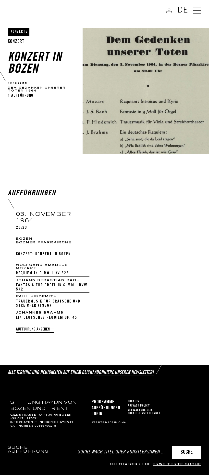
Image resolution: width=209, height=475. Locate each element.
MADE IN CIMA (115, 423)
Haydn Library (39, 11)
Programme (103, 402)
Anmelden (169, 10)
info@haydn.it (23, 422)
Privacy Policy (138, 406)
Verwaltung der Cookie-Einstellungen (144, 412)
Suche (187, 452)
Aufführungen (106, 408)
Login (97, 414)
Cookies (133, 401)
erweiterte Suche (177, 464)
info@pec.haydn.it (56, 422)
